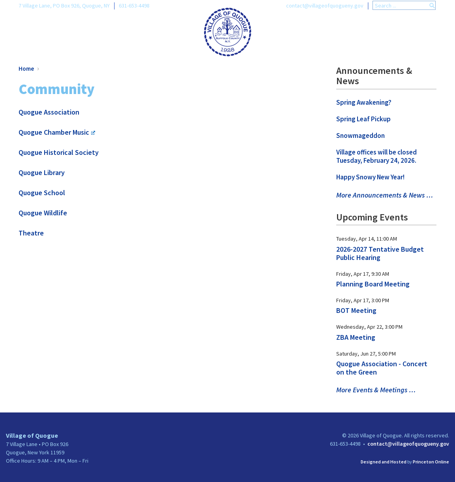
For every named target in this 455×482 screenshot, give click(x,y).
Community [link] (413, 32)
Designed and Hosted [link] (383, 462)
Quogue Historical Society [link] (59, 152)
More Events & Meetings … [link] (376, 389)
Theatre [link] (31, 232)
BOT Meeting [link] (356, 310)
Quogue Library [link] (42, 172)
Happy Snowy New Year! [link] (370, 177)
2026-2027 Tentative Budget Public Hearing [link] (380, 253)
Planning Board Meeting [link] (373, 283)
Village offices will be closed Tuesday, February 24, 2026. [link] (376, 156)
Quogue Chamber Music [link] (57, 132)
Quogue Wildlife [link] (43, 212)
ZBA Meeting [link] (355, 337)
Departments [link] (354, 32)
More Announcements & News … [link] (384, 195)
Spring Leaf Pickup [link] (363, 119)
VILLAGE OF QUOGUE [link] (70, 33)
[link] (227, 31)
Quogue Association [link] (49, 112)
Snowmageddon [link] (360, 135)
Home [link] (26, 68)
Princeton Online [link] (431, 462)
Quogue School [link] (42, 192)
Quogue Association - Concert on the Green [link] (381, 368)
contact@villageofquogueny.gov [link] (324, 5)
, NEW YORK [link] (154, 32)
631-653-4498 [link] (134, 5)
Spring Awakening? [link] (363, 102)
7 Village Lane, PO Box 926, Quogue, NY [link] (64, 5)
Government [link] (293, 32)
